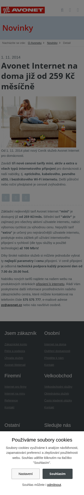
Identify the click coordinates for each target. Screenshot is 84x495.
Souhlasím (58, 474)
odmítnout (54, 485)
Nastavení (26, 474)
